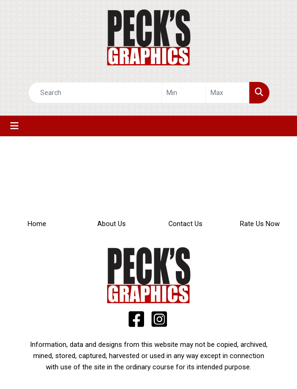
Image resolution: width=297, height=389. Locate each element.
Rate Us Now (260, 224)
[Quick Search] (95, 92)
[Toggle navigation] (14, 125)
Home (37, 224)
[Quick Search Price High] (227, 92)
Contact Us (185, 224)
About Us (111, 224)
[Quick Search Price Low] (183, 92)
